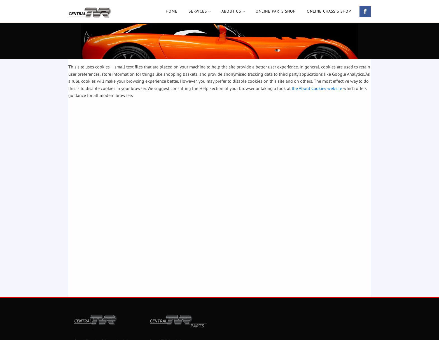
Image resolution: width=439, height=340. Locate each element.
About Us (231, 11)
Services (198, 11)
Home (172, 11)
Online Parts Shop (276, 11)
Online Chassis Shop (329, 11)
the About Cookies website (317, 88)
